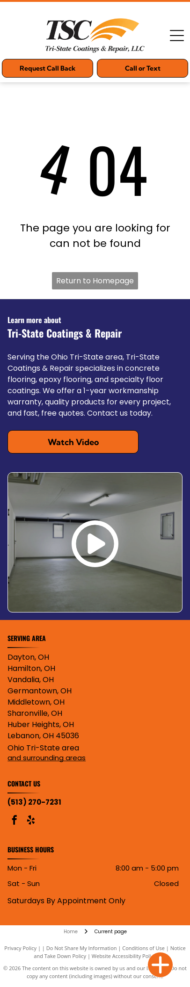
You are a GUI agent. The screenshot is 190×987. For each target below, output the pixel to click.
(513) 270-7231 (34, 802)
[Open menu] (177, 36)
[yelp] (31, 821)
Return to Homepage (95, 280)
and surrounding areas (46, 758)
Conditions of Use (143, 947)
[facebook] (14, 821)
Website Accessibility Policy (124, 955)
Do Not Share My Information (81, 947)
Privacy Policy (20, 947)
